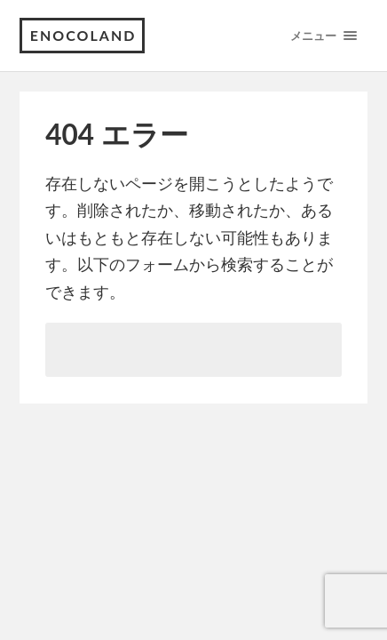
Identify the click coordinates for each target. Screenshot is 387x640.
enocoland (83, 35)
